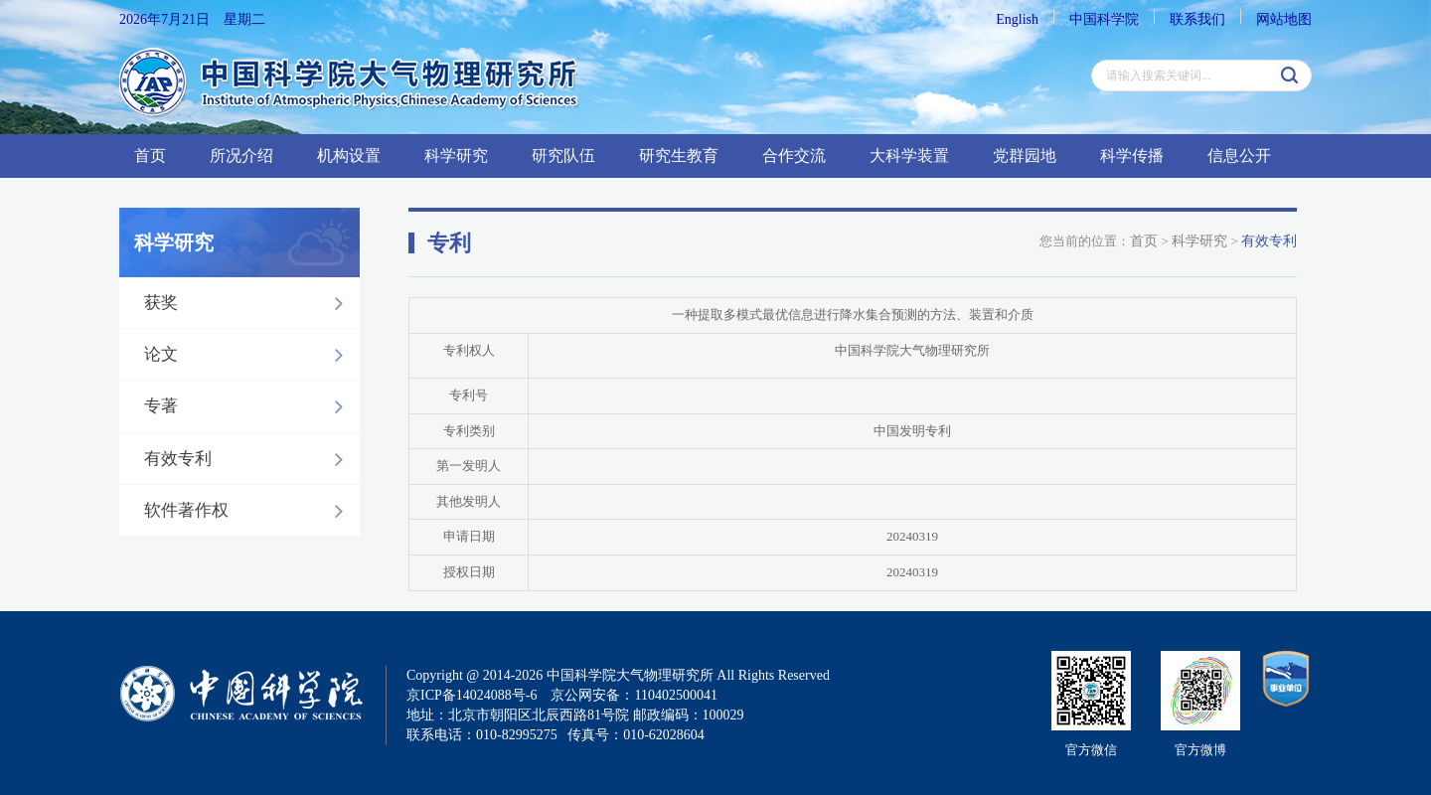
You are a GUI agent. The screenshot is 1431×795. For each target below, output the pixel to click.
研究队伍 (563, 155)
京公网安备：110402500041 (633, 695)
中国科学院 (1104, 19)
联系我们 (1197, 19)
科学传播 (1132, 155)
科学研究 (456, 155)
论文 (249, 355)
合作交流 (794, 155)
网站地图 (1284, 19)
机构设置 (349, 155)
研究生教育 (678, 155)
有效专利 (249, 459)
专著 (249, 406)
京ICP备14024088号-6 (471, 695)
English (1017, 19)
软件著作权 (249, 511)
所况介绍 (241, 155)
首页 (150, 155)
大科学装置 (909, 155)
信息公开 (1239, 155)
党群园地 (1024, 155)
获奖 (249, 303)
